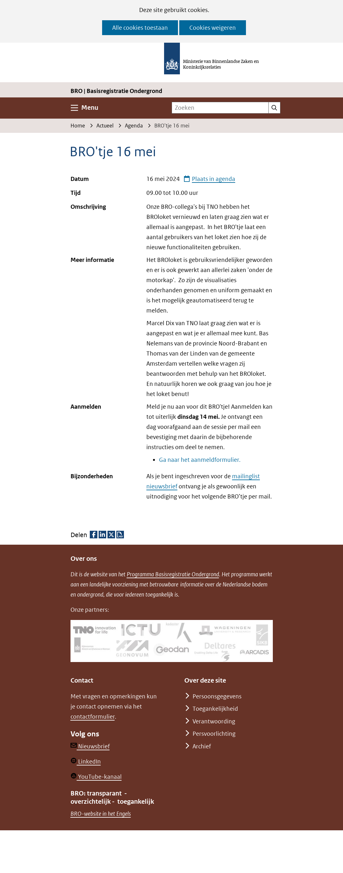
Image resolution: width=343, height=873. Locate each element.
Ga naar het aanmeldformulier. (200, 459)
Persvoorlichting (214, 733)
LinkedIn (85, 761)
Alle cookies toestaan (140, 27)
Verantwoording (214, 721)
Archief (202, 746)
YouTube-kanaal (96, 776)
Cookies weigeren (212, 27)
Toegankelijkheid (215, 708)
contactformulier (92, 716)
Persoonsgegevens (217, 696)
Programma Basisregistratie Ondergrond (173, 574)
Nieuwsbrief (90, 746)
